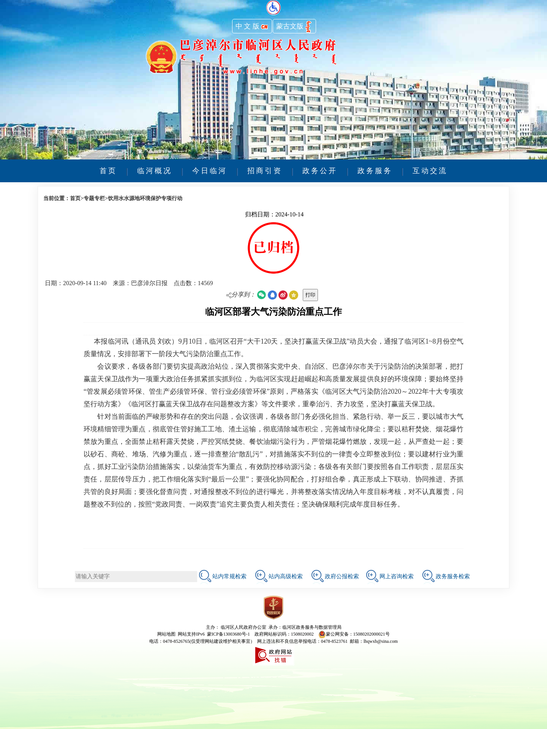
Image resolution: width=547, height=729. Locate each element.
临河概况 (154, 171)
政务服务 (374, 171)
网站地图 (166, 634)
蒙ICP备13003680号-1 (228, 634)
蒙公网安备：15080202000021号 (354, 634)
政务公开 (319, 171)
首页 (108, 171)
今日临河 (209, 171)
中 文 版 (252, 27)
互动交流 (430, 171)
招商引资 (264, 171)
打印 (310, 295)
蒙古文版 (294, 27)
